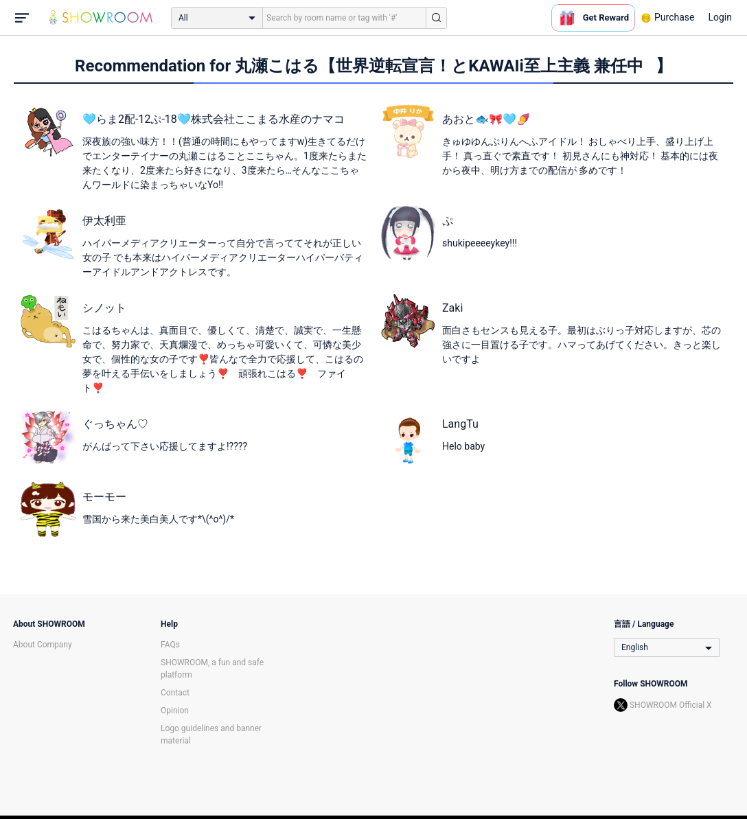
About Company (42, 644)
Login (720, 17)
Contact (175, 692)
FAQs (170, 644)
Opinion (175, 710)
